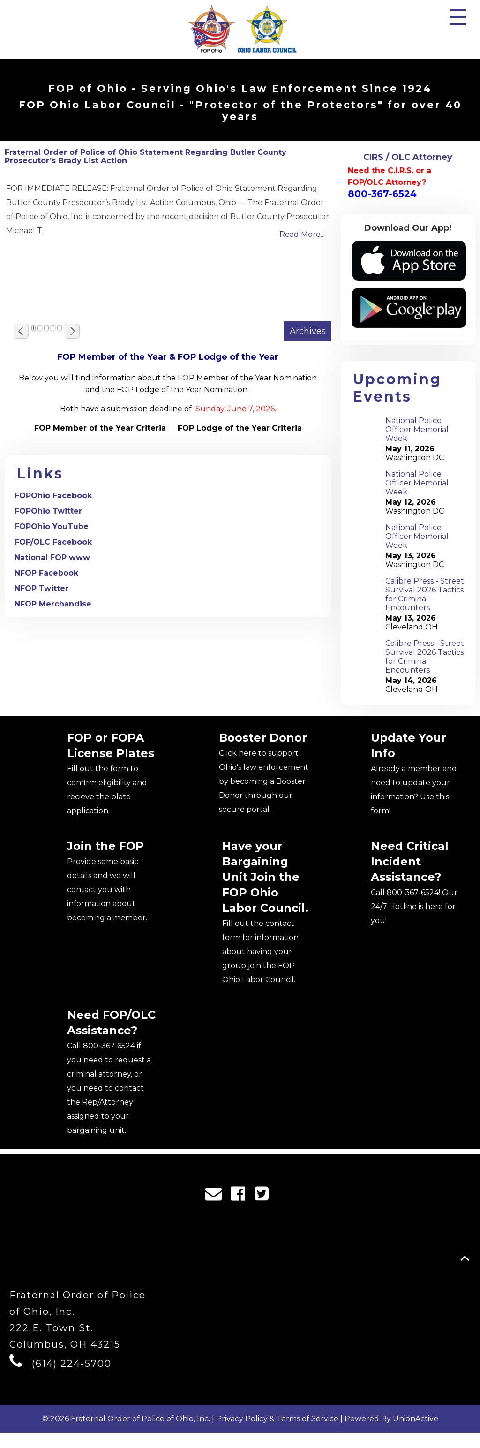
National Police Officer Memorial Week (417, 429)
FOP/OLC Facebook (53, 542)
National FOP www (52, 557)
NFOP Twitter (41, 588)
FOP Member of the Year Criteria (100, 428)
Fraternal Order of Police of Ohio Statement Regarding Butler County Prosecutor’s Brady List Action (145, 156)
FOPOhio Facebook (53, 495)
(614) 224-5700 (72, 1379)
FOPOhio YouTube (52, 526)
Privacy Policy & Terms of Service (277, 1434)
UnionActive (415, 1434)
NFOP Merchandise (53, 603)
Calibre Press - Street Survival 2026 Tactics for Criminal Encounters (424, 594)
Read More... (302, 234)
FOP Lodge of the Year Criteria (240, 428)
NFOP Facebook (46, 573)
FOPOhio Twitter (48, 511)
